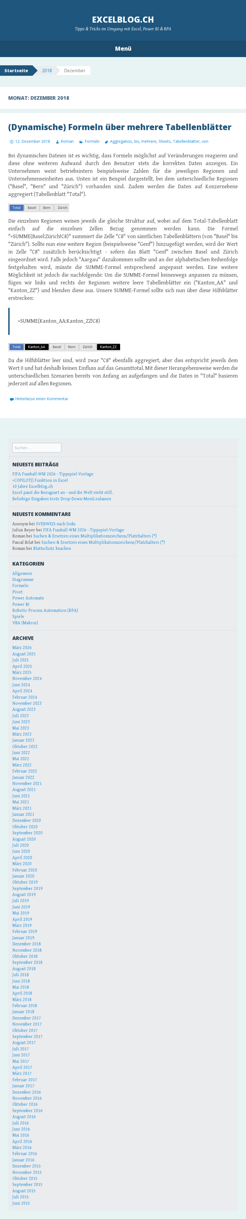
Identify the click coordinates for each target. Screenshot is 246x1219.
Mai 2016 (20, 1135)
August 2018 (24, 969)
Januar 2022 (23, 777)
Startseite (16, 71)
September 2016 (27, 1110)
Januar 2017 (23, 1086)
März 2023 (22, 734)
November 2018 (27, 950)
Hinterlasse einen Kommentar (41, 398)
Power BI (20, 604)
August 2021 (24, 789)
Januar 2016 (23, 1160)
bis (136, 141)
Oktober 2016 (25, 1104)
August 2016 (24, 1117)
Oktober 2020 (25, 827)
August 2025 (24, 654)
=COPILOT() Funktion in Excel (40, 480)
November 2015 (27, 1172)
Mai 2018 (20, 987)
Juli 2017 (20, 1049)
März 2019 (22, 925)
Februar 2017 (24, 1080)
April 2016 (22, 1141)
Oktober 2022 (25, 746)
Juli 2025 (20, 660)
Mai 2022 (20, 758)
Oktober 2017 (25, 1030)
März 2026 (22, 647)
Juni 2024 (21, 685)
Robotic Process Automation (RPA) (45, 610)
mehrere (148, 141)
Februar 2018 (24, 1005)
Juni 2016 (21, 1129)
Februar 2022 (24, 771)
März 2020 (22, 864)
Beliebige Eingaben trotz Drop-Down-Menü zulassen (61, 499)
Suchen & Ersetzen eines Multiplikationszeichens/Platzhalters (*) (95, 536)
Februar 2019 (24, 931)
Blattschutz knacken (52, 548)
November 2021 (27, 783)
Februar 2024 (24, 697)
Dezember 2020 (26, 820)
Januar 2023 (23, 740)
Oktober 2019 (25, 882)
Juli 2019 (20, 900)
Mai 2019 (20, 913)
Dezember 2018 (26, 944)
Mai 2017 (20, 1061)
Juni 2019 (21, 907)
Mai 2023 (20, 728)
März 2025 (22, 672)
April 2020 (22, 857)
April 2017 (22, 1067)
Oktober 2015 (25, 1178)
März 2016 (22, 1147)
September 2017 (27, 1036)
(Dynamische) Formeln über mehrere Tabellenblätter (119, 127)
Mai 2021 (20, 802)
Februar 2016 (24, 1153)
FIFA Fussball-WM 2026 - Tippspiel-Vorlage (52, 474)
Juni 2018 (21, 981)
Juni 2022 (21, 752)
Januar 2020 (23, 876)
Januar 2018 (23, 1012)
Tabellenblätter (186, 141)
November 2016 (27, 1098)
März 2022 (22, 765)
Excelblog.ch (123, 19)
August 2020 (24, 839)
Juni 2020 (21, 851)
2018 (47, 71)
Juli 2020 (20, 845)
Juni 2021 (21, 796)
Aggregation (121, 141)
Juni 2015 (21, 1203)
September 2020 (27, 833)
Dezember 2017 (26, 1018)
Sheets (165, 141)
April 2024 (22, 691)
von (205, 141)
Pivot (17, 592)
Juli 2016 (20, 1123)
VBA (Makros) (25, 623)
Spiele (18, 616)
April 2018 (22, 993)
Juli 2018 (20, 975)
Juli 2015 (20, 1197)
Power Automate (28, 598)
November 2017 (27, 1024)
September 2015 (27, 1184)
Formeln (92, 141)
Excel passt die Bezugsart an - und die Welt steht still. (62, 492)
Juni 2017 (21, 1055)
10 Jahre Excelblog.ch (32, 486)
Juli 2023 (20, 716)
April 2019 (22, 919)
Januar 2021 (23, 814)
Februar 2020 (24, 870)
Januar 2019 (23, 938)
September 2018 (27, 962)
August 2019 (24, 894)
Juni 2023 (21, 722)
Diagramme (23, 579)
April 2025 (22, 666)
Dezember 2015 (26, 1166)
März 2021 (22, 808)
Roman (67, 141)
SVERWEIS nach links (56, 524)
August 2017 (24, 1042)
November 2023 (27, 703)
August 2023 (24, 709)
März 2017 (22, 1073)
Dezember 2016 (26, 1092)
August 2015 (24, 1191)
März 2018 (22, 999)
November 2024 (27, 678)
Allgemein (22, 573)
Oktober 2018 (25, 956)
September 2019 (27, 888)
